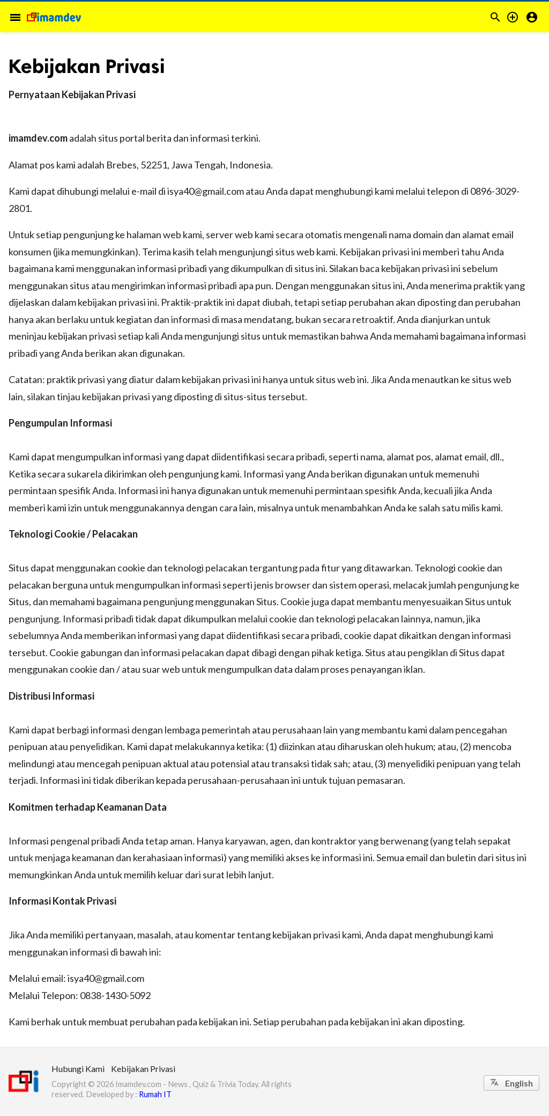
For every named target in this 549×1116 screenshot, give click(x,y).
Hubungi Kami (78, 1068)
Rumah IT (155, 1094)
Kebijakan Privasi (143, 1068)
